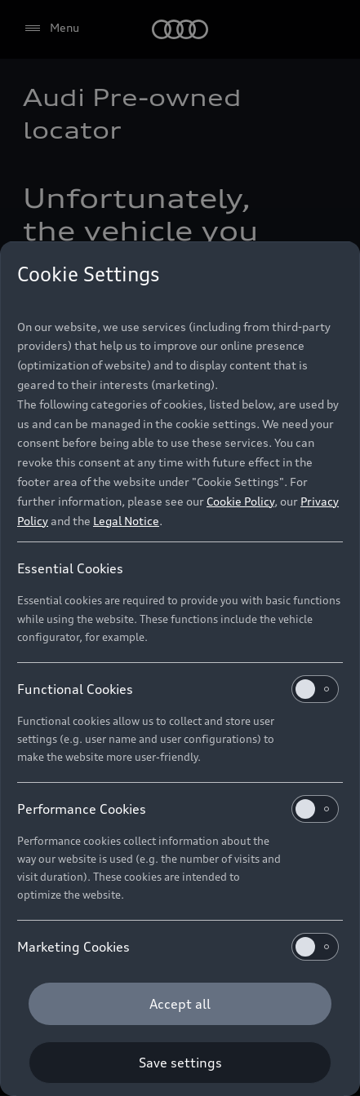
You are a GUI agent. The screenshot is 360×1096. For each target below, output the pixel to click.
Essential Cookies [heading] (70, 568)
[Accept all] (180, 1004)
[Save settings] (180, 1062)
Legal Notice (126, 521)
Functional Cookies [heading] (178, 689)
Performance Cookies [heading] (178, 809)
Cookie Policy (240, 501)
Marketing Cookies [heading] (178, 947)
